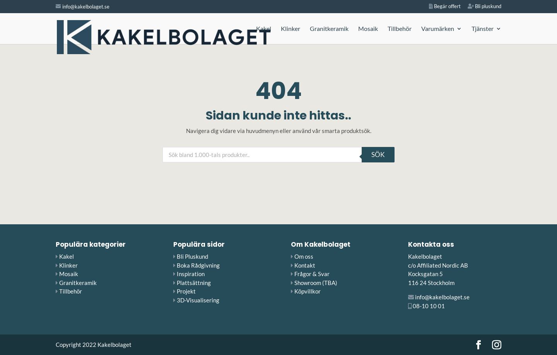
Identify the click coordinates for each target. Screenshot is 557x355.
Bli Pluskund (192, 256)
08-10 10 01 (429, 305)
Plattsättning (194, 282)
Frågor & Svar (312, 273)
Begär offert (445, 6)
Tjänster (483, 29)
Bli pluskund (484, 6)
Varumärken (437, 29)
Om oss (303, 256)
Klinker (290, 29)
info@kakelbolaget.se (442, 297)
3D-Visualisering (198, 300)
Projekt (186, 291)
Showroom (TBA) (315, 282)
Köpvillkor (307, 291)
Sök (378, 154)
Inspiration (191, 273)
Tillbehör (400, 29)
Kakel (263, 29)
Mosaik (368, 29)
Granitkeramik (329, 29)
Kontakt (304, 265)
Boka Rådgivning (198, 265)
